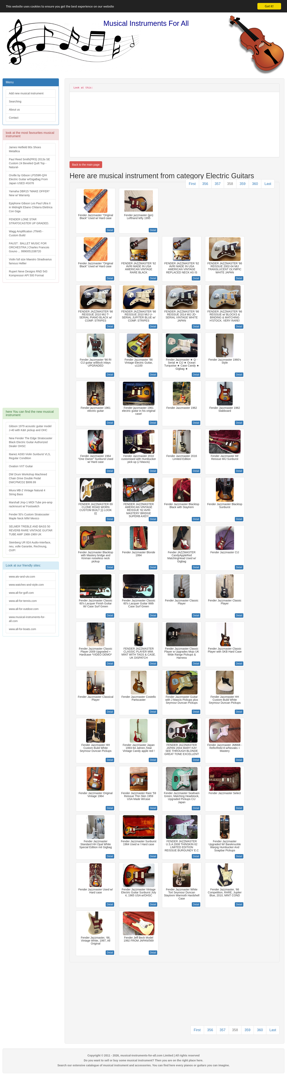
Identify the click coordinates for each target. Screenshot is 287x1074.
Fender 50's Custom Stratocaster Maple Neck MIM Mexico (29, 516)
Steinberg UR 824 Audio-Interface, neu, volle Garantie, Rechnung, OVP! (30, 546)
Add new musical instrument (26, 93)
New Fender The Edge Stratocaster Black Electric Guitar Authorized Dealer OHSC (30, 442)
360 (255, 184)
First (192, 184)
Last (267, 184)
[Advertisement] (30, 347)
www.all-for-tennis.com (23, 600)
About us (14, 109)
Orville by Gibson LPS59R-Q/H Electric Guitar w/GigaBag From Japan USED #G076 (28, 179)
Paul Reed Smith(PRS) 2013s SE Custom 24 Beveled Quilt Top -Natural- (29, 163)
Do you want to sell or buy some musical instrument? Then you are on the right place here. (143, 1060)
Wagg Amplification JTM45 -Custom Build (26, 233)
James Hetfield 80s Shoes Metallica (25, 149)
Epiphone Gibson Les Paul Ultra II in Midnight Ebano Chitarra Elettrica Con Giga (30, 207)
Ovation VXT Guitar (21, 466)
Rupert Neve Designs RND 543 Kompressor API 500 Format (28, 273)
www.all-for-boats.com (22, 629)
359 (243, 184)
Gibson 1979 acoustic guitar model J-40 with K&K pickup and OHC (30, 428)
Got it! (269, 6)
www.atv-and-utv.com (22, 576)
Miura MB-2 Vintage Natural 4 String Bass (27, 492)
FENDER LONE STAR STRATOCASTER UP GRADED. (29, 221)
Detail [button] (110, 230)
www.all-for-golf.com (21, 592)
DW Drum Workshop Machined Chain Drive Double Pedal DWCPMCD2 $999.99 (28, 478)
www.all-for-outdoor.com (24, 609)
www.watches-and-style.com (26, 584)
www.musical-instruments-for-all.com (27, 619)
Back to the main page (86, 164)
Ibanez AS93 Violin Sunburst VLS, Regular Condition (30, 456)
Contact (13, 117)
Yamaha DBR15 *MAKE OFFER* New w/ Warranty (29, 193)
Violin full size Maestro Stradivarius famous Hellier (30, 261)
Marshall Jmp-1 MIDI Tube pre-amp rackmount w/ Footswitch (30, 504)
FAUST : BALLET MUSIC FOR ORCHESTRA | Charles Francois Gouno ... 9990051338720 (29, 247)
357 (218, 184)
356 (205, 184)
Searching (15, 101)
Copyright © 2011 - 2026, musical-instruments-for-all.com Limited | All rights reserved (144, 1055)
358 (230, 184)
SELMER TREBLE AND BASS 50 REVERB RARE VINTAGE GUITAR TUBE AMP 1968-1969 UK (30, 530)
